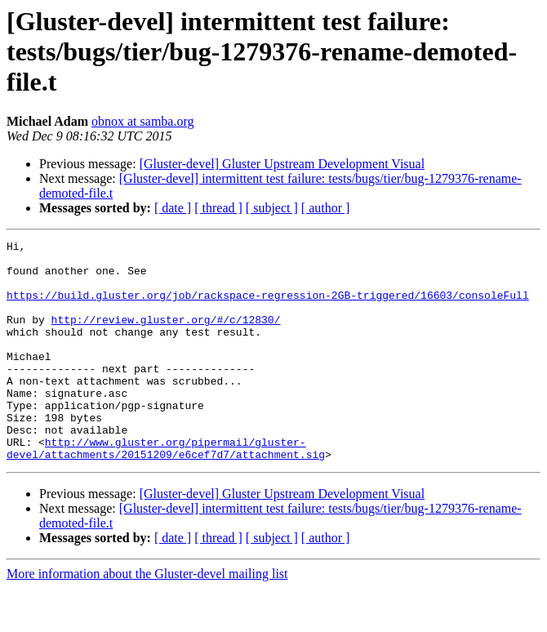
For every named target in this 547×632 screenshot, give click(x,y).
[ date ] (172, 208)
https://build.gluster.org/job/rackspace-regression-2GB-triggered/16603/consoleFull (268, 307)
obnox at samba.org (142, 121)
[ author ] (325, 208)
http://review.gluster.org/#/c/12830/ (166, 336)
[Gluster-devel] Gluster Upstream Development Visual (282, 164)
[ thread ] (218, 208)
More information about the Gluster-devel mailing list (147, 618)
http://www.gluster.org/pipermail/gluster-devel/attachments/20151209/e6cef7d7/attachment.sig (166, 490)
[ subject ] (272, 208)
